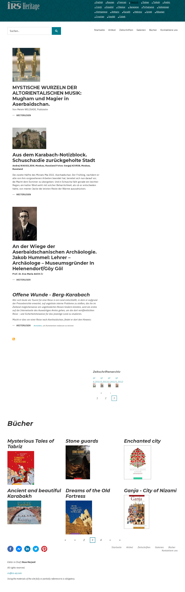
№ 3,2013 (101, 380)
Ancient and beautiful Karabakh (34, 493)
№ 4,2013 (94, 380)
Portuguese (148, 7)
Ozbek (122, 16)
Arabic (167, 2)
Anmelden (38, 326)
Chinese (121, 7)
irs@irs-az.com (14, 573)
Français (122, 2)
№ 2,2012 (109, 380)
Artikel (112, 29)
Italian (145, 2)
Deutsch (134, 2)
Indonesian (163, 7)
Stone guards (82, 441)
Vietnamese (101, 11)
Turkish (156, 2)
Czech (99, 7)
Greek (149, 11)
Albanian (160, 11)
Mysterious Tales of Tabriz (30, 443)
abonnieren (13, 339)
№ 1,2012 (117, 380)
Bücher (153, 29)
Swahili (111, 16)
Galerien (141, 29)
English (99, 2)
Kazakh (126, 11)
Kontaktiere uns (169, 29)
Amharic (115, 11)
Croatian (100, 16)
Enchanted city (142, 441)
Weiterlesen (23, 115)
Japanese (134, 7)
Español (110, 7)
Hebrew (138, 11)
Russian (110, 2)
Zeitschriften (126, 29)
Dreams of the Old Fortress (88, 493)
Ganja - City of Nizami (150, 490)
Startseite (99, 29)
